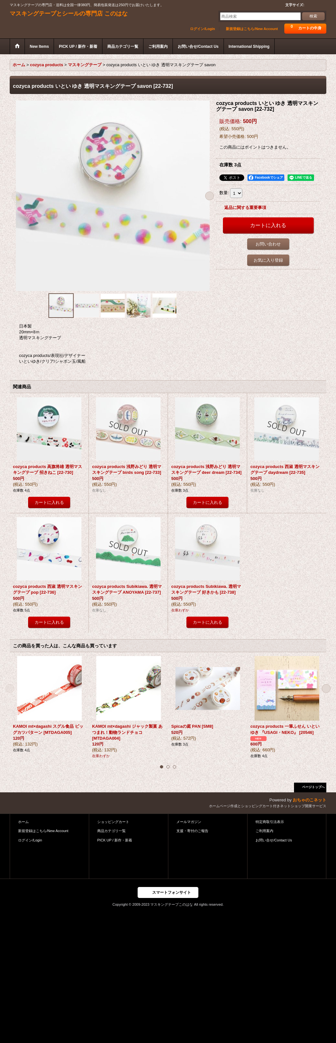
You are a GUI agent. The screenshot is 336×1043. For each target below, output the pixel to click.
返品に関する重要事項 (245, 207)
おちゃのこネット (309, 800)
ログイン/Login (202, 29)
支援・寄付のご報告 (192, 831)
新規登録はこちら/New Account (252, 29)
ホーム (23, 822)
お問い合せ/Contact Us (274, 840)
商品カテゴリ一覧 (111, 831)
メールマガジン (188, 822)
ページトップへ (313, 787)
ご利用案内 (264, 831)
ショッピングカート (113, 822)
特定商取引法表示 (270, 822)
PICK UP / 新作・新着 (114, 840)
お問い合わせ (268, 244)
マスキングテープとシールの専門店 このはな (69, 13)
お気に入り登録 (268, 260)
